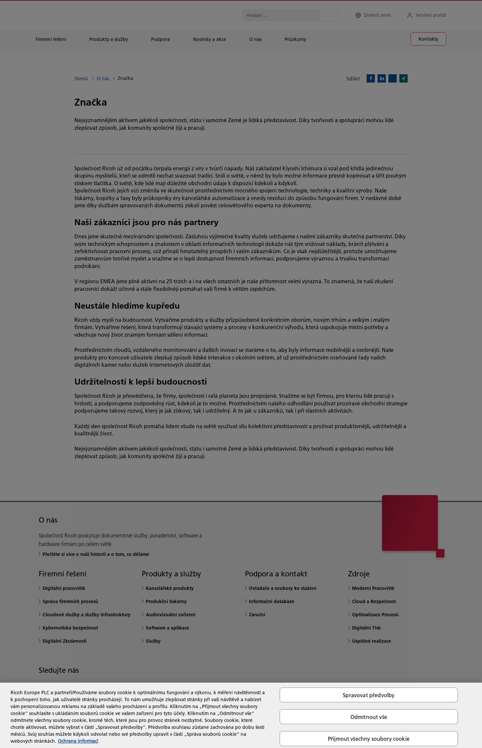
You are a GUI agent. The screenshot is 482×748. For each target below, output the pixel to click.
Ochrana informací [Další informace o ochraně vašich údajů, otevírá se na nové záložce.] (78, 741)
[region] (241, 715)
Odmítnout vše (368, 716)
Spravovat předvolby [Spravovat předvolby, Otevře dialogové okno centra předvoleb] (368, 695)
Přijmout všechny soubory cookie (369, 738)
